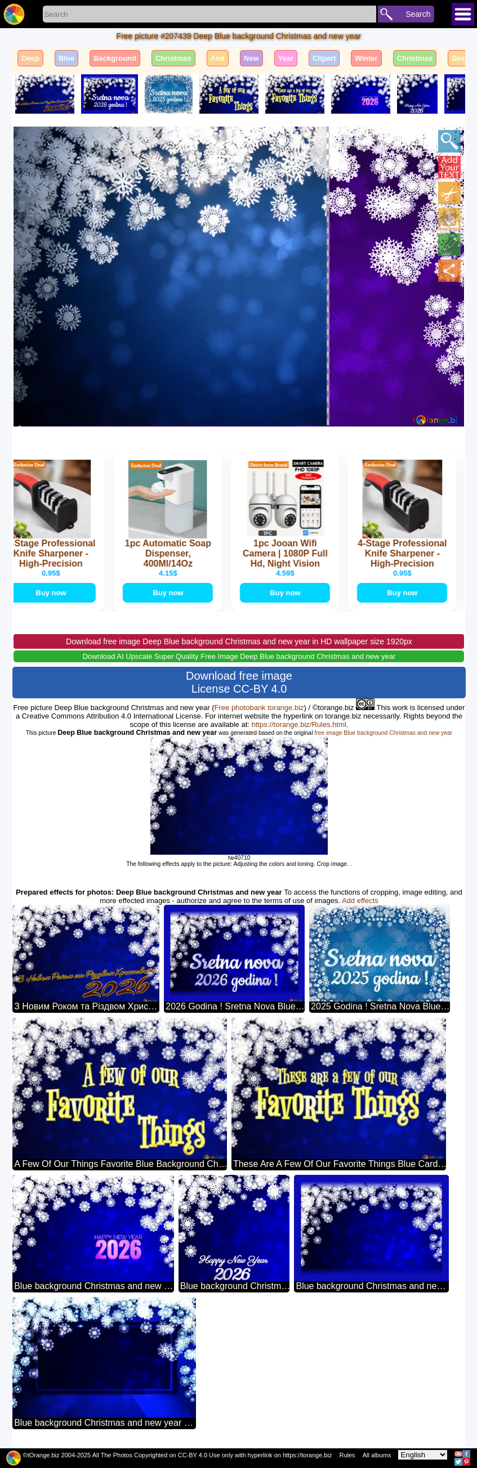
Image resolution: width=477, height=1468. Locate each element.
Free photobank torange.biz (259, 707)
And (218, 58)
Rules (347, 1455)
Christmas (173, 58)
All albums (377, 1455)
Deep (30, 58)
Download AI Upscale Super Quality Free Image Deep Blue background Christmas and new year (239, 656)
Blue (66, 58)
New (251, 58)
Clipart (324, 58)
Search (417, 14)
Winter (366, 58)
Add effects (360, 900)
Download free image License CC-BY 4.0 (239, 682)
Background (114, 58)
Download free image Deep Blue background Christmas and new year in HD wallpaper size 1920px (239, 641)
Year (285, 58)
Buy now (53, 593)
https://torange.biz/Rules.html (299, 724)
